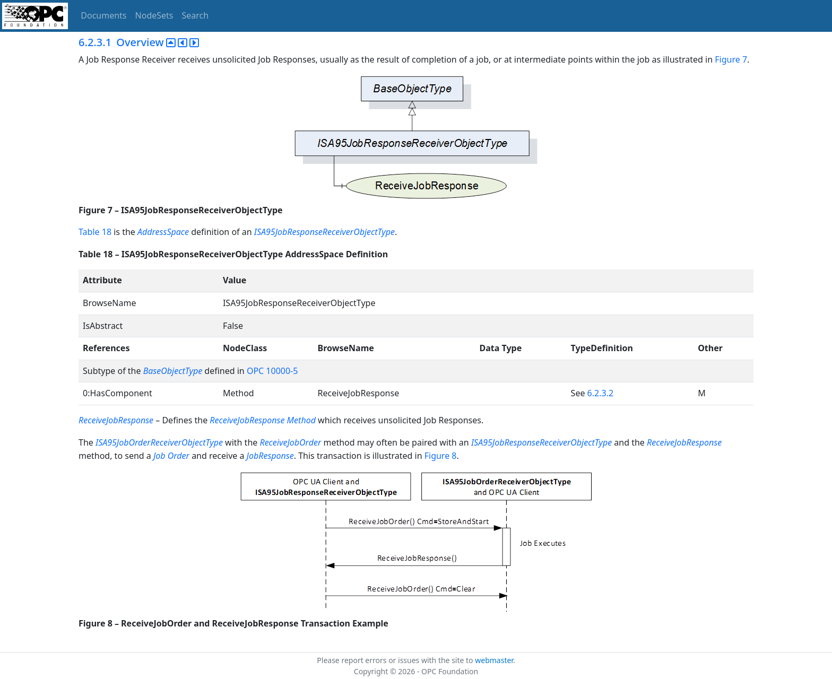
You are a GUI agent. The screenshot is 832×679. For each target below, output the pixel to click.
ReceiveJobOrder (290, 442)
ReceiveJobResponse (116, 420)
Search (195, 15)
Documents (103, 15)
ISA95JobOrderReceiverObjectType (159, 442)
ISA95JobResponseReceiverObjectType (324, 232)
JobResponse (270, 456)
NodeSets (154, 15)
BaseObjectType (172, 371)
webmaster (494, 660)
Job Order (171, 456)
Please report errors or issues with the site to (396, 660)
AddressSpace (163, 232)
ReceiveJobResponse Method (263, 420)
